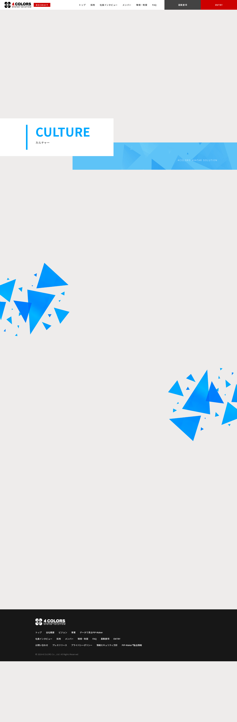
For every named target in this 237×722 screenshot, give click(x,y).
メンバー (154, 5)
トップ (109, 5)
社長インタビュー (136, 5)
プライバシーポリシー (84, 706)
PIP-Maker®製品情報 (136, 706)
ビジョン (63, 693)
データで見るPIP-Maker (93, 693)
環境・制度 (169, 5)
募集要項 (203, 5)
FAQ (181, 5)
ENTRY (225, 5)
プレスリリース (60, 706)
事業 (75, 693)
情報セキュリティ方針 (110, 706)
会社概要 (50, 693)
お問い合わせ (42, 706)
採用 (120, 5)
